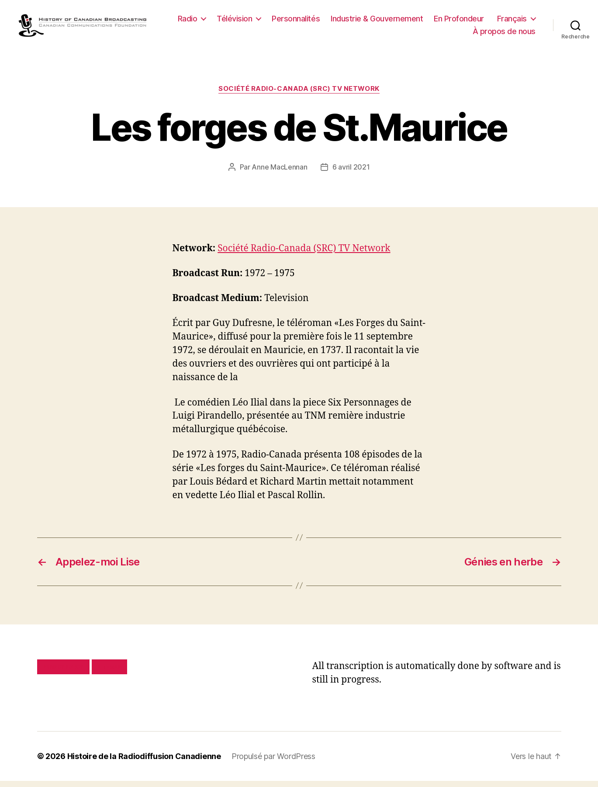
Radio (239, 21)
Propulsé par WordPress (273, 762)
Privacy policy (63, 673)
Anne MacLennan (279, 173)
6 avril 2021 (351, 173)
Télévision (286, 21)
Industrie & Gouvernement (428, 21)
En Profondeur (510, 21)
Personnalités (348, 21)
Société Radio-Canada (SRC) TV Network (298, 95)
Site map (109, 673)
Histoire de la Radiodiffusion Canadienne (144, 762)
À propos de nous (504, 34)
